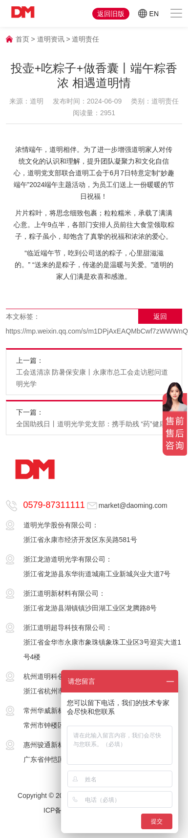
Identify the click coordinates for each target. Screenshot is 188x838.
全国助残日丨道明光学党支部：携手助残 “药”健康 (91, 424)
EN (148, 13)
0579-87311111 (54, 505)
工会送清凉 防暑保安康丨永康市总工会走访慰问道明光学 (92, 378)
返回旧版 (111, 14)
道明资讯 (50, 39)
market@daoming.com (133, 505)
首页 (22, 39)
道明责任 (85, 39)
